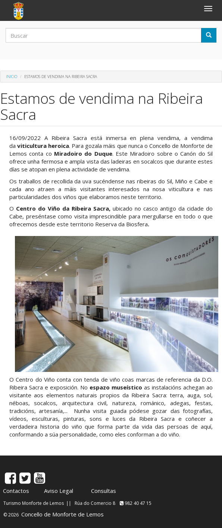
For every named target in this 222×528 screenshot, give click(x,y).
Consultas (103, 490)
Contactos (16, 490)
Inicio (11, 76)
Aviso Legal (58, 490)
